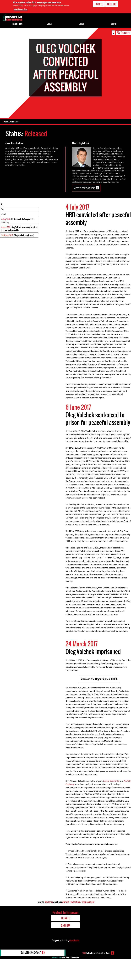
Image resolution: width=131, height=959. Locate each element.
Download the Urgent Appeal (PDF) (98, 679)
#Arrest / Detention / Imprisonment (78, 902)
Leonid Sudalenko (111, 781)
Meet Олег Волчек (84, 188)
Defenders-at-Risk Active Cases (96, 953)
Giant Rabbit (74, 940)
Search (113, 23)
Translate (125, 32)
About (3, 214)
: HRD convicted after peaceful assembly (17, 221)
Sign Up (65, 926)
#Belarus (49, 902)
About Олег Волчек (12, 121)
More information (20, 9)
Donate (49, 23)
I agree (99, 4)
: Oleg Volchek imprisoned (17, 235)
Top (2, 209)
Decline (111, 4)
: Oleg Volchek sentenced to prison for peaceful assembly (19, 229)
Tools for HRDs (17, 23)
